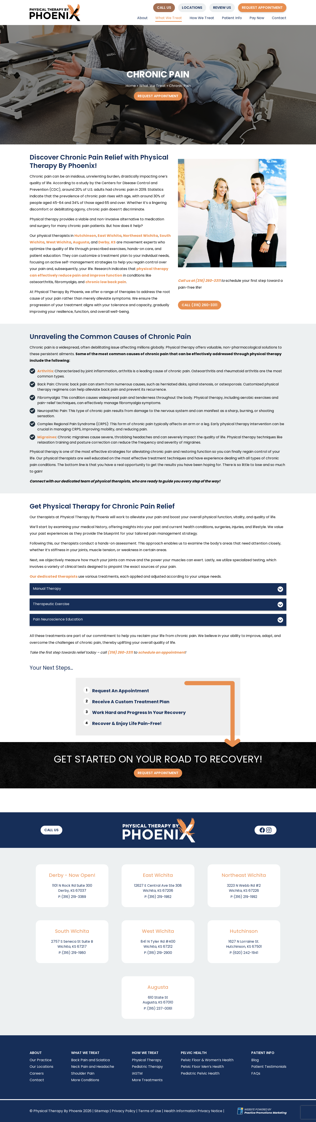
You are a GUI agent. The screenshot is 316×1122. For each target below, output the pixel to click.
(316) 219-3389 (73, 896)
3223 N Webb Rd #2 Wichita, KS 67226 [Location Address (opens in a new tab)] (244, 888)
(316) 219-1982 (159, 896)
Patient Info (232, 17)
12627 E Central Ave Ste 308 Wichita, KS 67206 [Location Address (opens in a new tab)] (158, 888)
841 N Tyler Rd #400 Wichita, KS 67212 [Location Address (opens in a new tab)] (158, 944)
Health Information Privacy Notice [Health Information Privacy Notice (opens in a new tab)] (193, 1110)
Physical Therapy (147, 1060)
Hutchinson (85, 235)
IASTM (137, 1073)
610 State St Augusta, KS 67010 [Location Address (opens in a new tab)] (158, 1000)
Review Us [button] (222, 7)
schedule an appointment (161, 652)
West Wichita (58, 242)
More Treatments (147, 1079)
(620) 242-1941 (245, 952)
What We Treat (168, 17)
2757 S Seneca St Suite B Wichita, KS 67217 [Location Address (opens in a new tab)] (72, 944)
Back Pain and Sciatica (90, 1060)
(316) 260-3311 (120, 652)
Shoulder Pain (82, 1073)
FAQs (255, 1073)
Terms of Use (149, 1110)
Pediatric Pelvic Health (200, 1073)
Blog (255, 1060)
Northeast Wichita (140, 235)
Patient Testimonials (268, 1066)
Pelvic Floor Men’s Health (202, 1066)
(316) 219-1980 (74, 952)
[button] (164, 7)
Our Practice (41, 1060)
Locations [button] (192, 7)
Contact (279, 17)
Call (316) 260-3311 (199, 304)
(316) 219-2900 (159, 952)
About (142, 17)
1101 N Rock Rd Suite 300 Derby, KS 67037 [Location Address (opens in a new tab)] (72, 888)
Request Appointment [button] (262, 7)
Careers (37, 1073)
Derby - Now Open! (72, 875)
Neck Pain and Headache (92, 1066)
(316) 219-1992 (245, 896)
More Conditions (85, 1079)
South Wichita (72, 931)
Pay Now (257, 17)
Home (131, 85)
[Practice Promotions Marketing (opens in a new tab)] (265, 1112)
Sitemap (101, 1110)
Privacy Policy (123, 1110)
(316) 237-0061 (159, 1008)
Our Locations (41, 1066)
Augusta (81, 242)
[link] (262, 830)
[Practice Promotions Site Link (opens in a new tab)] (240, 1111)
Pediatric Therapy (147, 1066)
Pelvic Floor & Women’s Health (207, 1060)
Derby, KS (107, 242)
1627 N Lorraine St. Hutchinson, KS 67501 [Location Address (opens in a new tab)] (244, 944)
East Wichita (110, 235)
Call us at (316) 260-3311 (199, 280)
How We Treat (202, 17)
